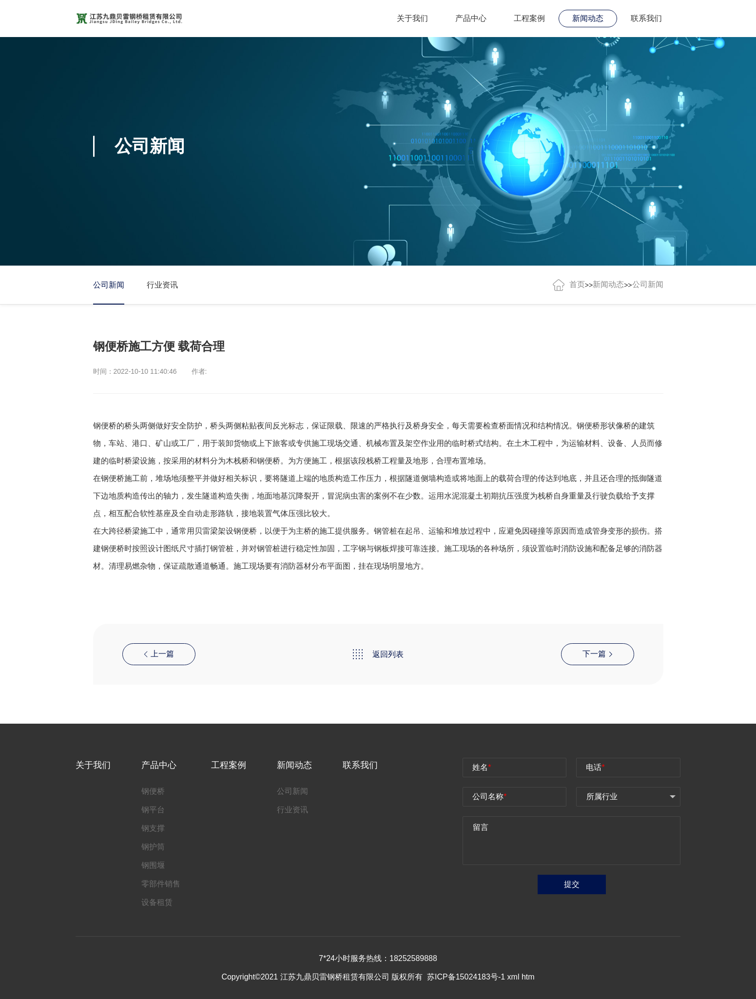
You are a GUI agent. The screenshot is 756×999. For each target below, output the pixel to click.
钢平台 (153, 810)
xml (513, 977)
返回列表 (378, 654)
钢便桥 (588, 426)
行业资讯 (162, 285)
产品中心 (470, 18)
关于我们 (412, 18)
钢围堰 (153, 865)
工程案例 (529, 18)
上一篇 (159, 654)
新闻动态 (587, 18)
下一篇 (597, 654)
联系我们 (646, 18)
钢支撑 (153, 828)
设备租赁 (157, 902)
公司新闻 (108, 285)
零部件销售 (160, 884)
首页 (577, 284)
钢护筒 (153, 847)
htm (528, 977)
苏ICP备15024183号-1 (467, 977)
